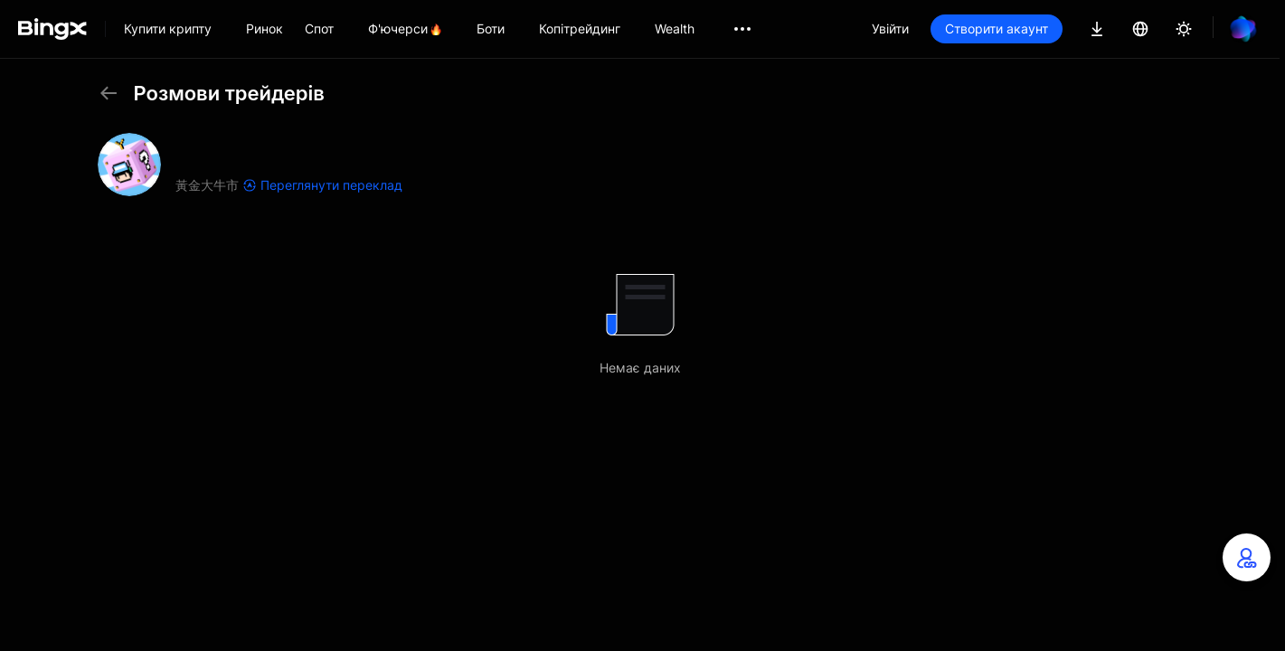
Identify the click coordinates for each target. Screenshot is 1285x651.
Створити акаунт (996, 28)
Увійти (890, 28)
